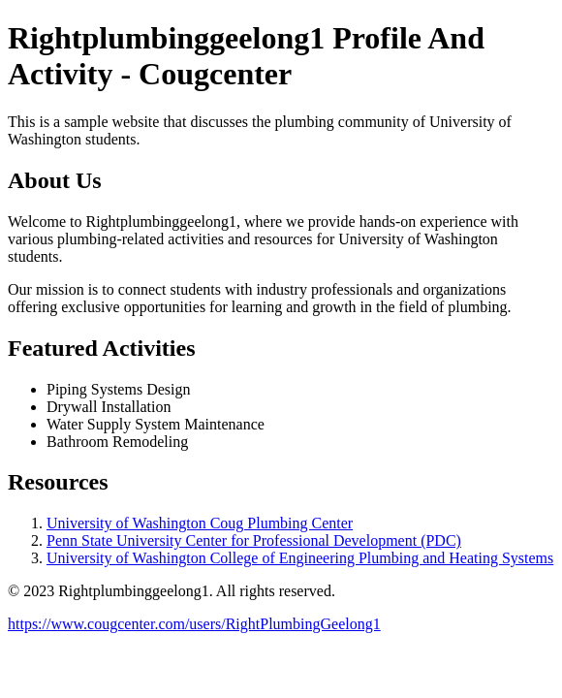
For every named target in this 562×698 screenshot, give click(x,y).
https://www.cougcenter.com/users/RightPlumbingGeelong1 (194, 624)
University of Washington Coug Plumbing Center (200, 523)
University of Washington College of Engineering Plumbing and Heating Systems (300, 558)
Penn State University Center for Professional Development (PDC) (254, 540)
